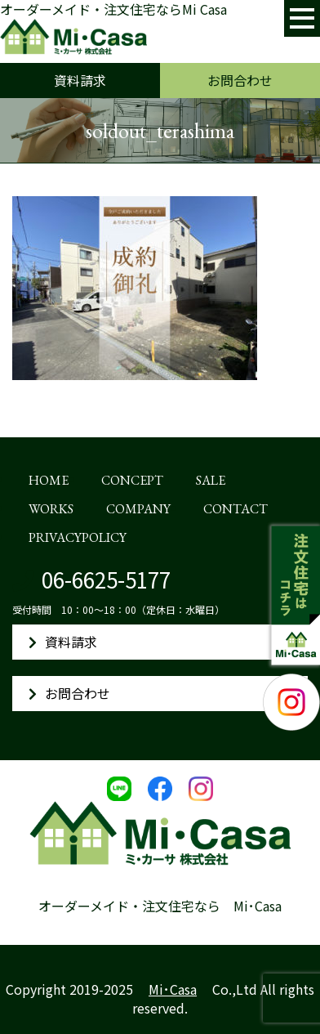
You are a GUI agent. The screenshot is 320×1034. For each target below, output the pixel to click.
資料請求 (80, 80)
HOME (49, 480)
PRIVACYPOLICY (78, 537)
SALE (210, 480)
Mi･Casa (173, 989)
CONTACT (235, 508)
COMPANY (138, 508)
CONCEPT (132, 480)
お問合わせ (240, 80)
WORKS (51, 508)
